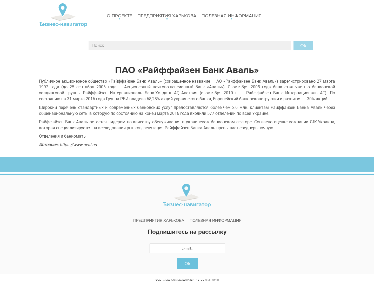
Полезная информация (232, 16)
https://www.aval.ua (78, 144)
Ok (187, 263)
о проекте (119, 16)
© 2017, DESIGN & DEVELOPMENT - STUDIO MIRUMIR (187, 279)
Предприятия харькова (166, 16)
